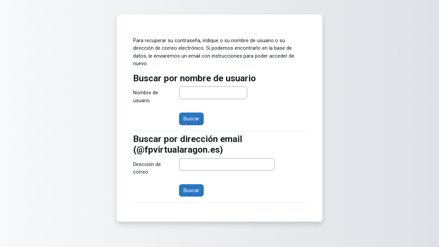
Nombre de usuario (145, 97)
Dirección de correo (147, 168)
